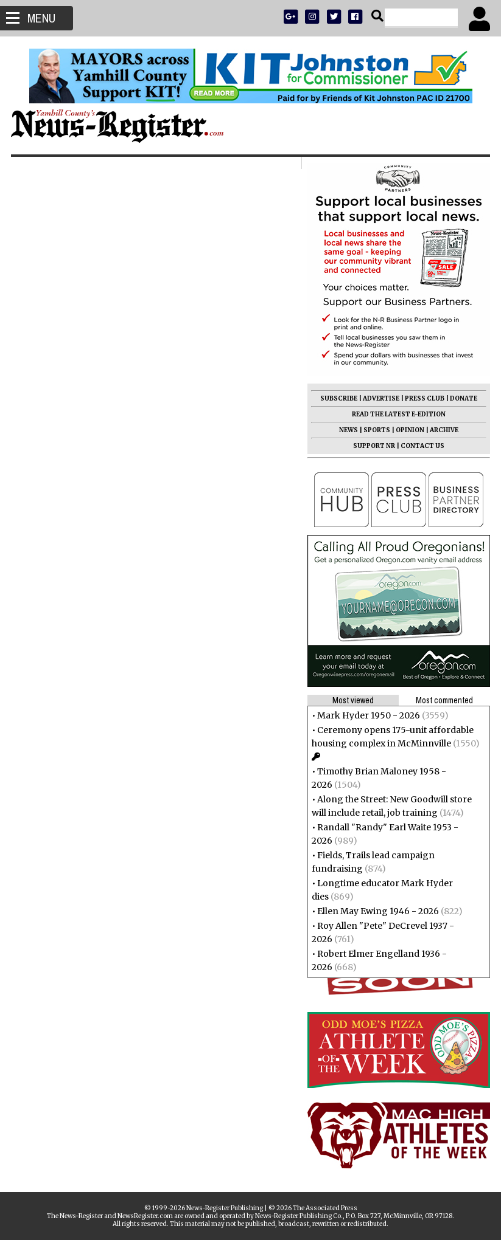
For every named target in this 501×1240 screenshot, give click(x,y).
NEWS (347, 430)
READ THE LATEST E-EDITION (397, 414)
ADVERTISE (380, 398)
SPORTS (375, 430)
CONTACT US (421, 446)
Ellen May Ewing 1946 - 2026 (377, 911)
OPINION (408, 430)
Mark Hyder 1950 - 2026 (367, 715)
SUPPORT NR (373, 446)
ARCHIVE (443, 430)
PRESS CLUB (423, 398)
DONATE (462, 398)
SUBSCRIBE (337, 398)
